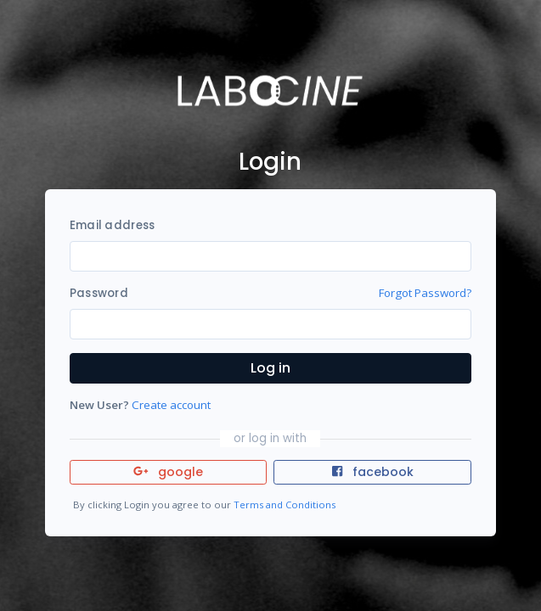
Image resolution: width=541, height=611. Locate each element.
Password (99, 293)
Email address (112, 225)
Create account (171, 404)
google (168, 471)
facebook (373, 471)
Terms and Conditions (284, 504)
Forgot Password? (425, 292)
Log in (270, 368)
